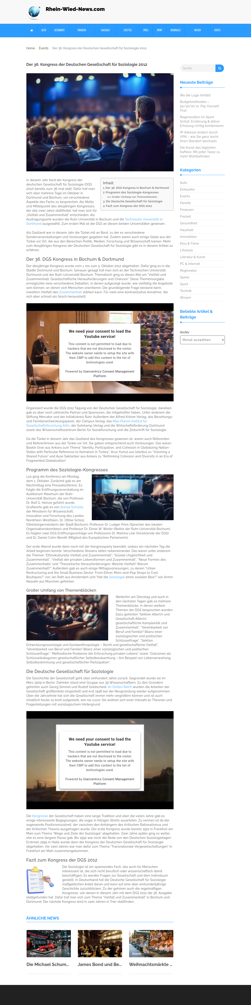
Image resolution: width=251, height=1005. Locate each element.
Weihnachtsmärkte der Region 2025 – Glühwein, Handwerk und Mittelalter (151, 964)
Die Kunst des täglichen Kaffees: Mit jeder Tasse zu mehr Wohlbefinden (200, 152)
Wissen (197, 30)
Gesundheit (60, 30)
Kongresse (40, 816)
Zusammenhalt (70, 292)
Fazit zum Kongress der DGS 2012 (129, 206)
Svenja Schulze (71, 507)
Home (30, 48)
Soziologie (117, 577)
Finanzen (82, 30)
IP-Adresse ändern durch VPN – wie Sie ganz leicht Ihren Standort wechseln (199, 137)
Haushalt (105, 30)
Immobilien (188, 236)
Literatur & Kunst (192, 257)
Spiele (146, 30)
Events (217, 30)
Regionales (176, 30)
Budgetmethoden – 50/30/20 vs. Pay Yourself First (199, 106)
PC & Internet (190, 264)
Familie (185, 203)
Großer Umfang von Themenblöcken (134, 196)
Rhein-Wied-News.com (75, 9)
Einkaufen (187, 189)
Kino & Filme (189, 243)
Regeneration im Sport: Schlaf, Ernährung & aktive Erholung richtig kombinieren (202, 121)
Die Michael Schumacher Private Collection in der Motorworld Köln (49, 964)
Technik (186, 291)
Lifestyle (128, 30)
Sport (159, 30)
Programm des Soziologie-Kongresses (132, 192)
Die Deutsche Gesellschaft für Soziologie (134, 201)
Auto (43, 30)
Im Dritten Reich (120, 687)
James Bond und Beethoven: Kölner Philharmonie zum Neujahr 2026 (100, 964)
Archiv (184, 332)
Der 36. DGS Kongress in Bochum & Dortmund (137, 187)
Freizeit (185, 216)
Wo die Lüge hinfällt (195, 95)
